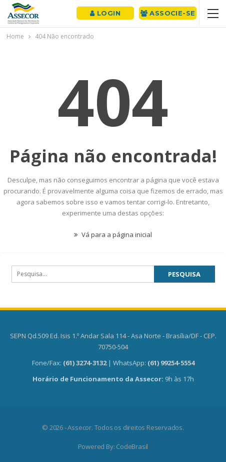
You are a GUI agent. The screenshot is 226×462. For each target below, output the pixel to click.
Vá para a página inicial (113, 234)
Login (105, 13)
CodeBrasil (132, 446)
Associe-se (168, 13)
